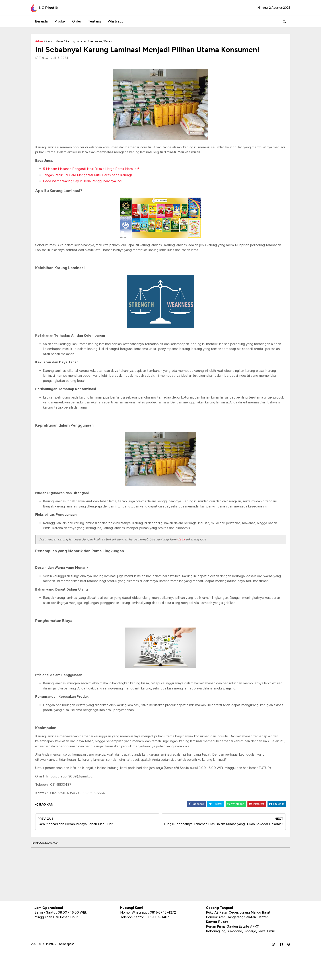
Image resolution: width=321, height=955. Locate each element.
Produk (59, 21)
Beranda (41, 21)
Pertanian (99, 41)
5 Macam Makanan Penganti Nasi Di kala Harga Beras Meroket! (95, 170)
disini (184, 540)
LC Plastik (51, 948)
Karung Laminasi (80, 41)
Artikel (43, 41)
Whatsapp (115, 21)
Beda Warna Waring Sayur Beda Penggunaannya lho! (86, 182)
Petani (112, 41)
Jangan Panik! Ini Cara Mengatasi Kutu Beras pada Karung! (91, 176)
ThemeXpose (69, 948)
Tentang (94, 21)
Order (76, 21)
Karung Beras (58, 41)
